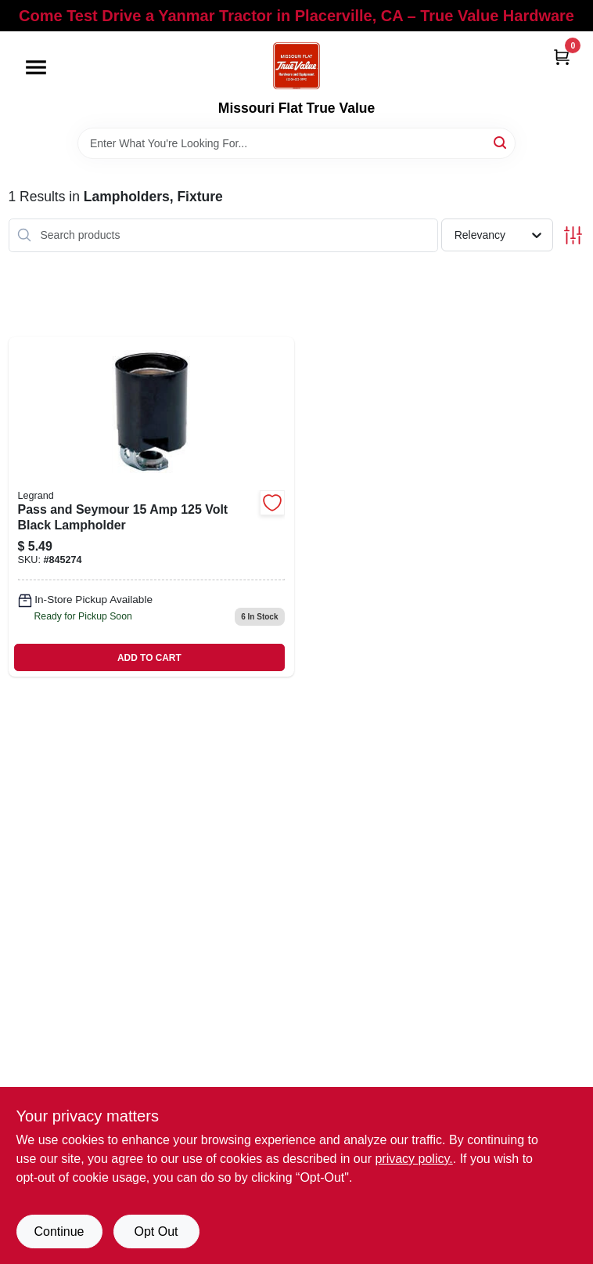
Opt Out (156, 1231)
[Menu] (36, 67)
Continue (59, 1231)
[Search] (501, 142)
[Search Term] (296, 143)
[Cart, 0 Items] (562, 57)
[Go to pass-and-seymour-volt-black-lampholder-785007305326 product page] (151, 507)
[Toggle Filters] (573, 235)
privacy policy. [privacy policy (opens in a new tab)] (413, 1158)
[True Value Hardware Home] (296, 65)
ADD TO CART (149, 657)
